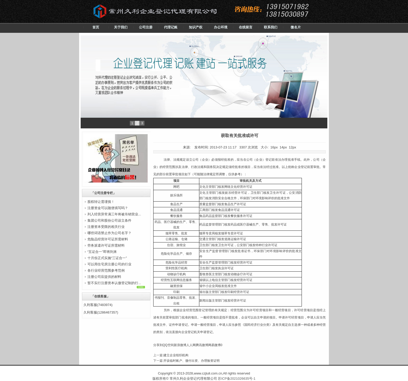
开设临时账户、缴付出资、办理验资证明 (191, 361)
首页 (95, 27)
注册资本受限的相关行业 (106, 227)
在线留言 (245, 27)
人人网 (191, 345)
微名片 (296, 27)
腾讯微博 (202, 345)
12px (292, 147)
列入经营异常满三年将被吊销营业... (114, 214)
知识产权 (195, 27)
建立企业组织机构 (175, 355)
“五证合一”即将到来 (102, 252)
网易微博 (214, 345)
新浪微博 (180, 345)
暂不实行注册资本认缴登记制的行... (114, 283)
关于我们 (121, 27)
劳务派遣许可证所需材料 (106, 245)
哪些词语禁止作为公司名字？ (109, 233)
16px (274, 147)
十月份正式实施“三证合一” (107, 258)
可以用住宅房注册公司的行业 (109, 264)
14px (283, 147)
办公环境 (220, 27)
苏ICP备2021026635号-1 (237, 378)
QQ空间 (168, 345)
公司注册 (145, 27)
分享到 (158, 345)
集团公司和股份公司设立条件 (109, 220)
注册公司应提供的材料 (104, 277)
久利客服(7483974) (98, 305)
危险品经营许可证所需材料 (107, 239)
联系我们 (270, 27)
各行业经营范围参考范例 (106, 270)
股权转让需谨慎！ (100, 202)
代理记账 (170, 27)
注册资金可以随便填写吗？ (107, 208)
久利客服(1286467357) (101, 312)
